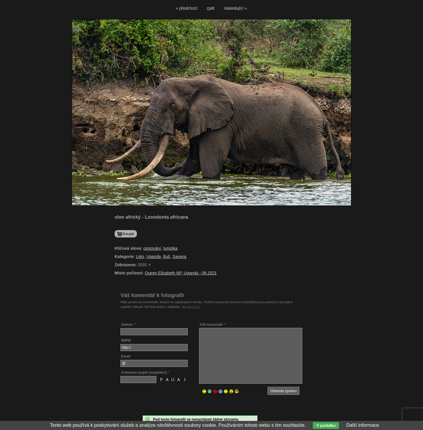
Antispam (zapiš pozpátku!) (144, 372)
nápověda (193, 306)
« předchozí (186, 8)
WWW (126, 340)
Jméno (126, 325)
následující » (235, 8)
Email (125, 356)
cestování (152, 248)
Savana (179, 256)
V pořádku (325, 425)
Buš (166, 256)
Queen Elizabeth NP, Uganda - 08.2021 (181, 273)
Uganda (153, 256)
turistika (170, 248)
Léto (140, 256)
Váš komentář (211, 325)
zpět (210, 8)
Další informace (362, 425)
